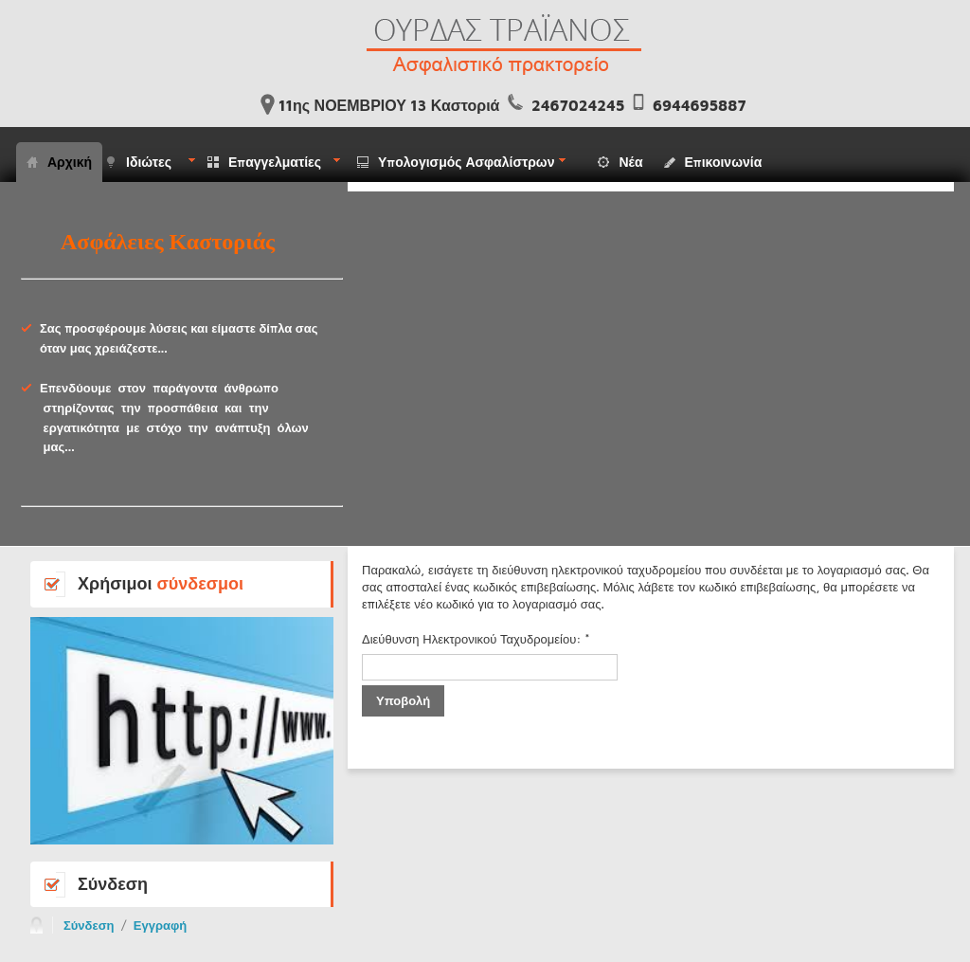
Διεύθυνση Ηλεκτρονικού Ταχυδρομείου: (476, 638)
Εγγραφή (160, 925)
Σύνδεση (89, 925)
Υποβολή (403, 701)
